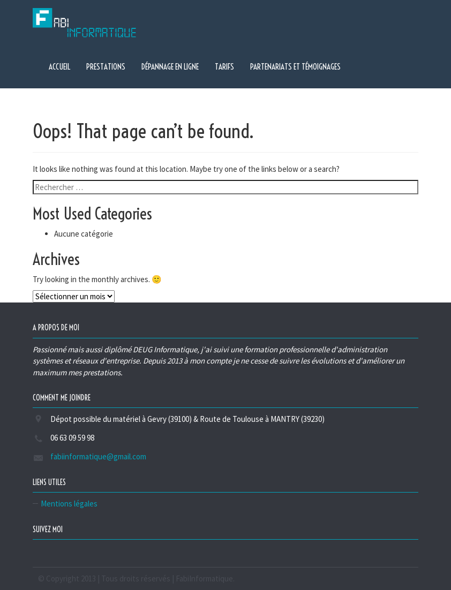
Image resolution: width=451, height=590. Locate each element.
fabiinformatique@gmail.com (98, 456)
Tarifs (224, 67)
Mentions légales (69, 503)
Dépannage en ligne (170, 67)
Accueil (59, 67)
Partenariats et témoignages (295, 67)
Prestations (105, 67)
